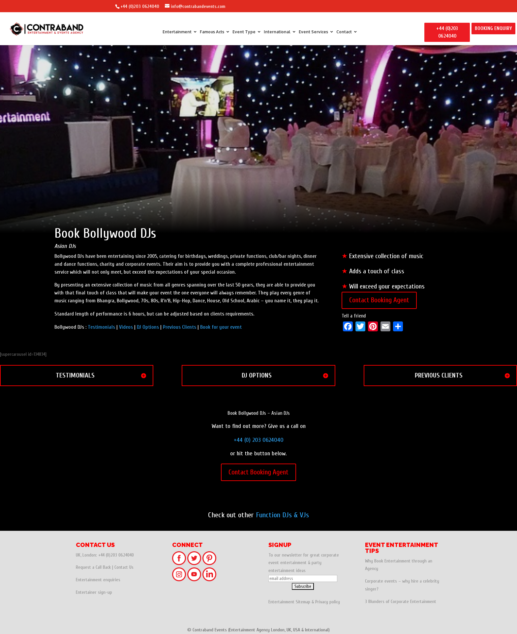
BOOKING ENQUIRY (493, 28)
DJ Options (148, 327)
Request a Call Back (93, 567)
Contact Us (124, 567)
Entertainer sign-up (94, 592)
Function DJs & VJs (282, 515)
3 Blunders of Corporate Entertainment (400, 601)
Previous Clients (179, 327)
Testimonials (101, 327)
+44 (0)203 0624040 (139, 6)
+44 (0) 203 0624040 (259, 440)
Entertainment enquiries (98, 580)
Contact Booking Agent (379, 300)
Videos (126, 327)
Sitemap (303, 602)
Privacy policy (327, 602)
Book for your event (221, 327)
